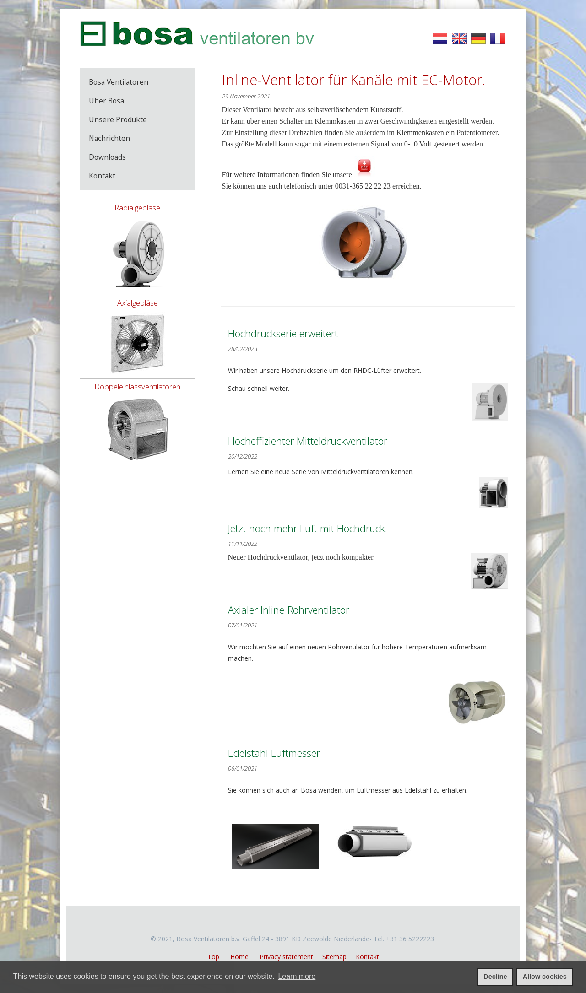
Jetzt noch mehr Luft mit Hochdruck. (307, 528)
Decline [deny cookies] (495, 976)
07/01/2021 (242, 625)
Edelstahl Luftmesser (274, 753)
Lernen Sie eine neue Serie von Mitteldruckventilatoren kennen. (368, 487)
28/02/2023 (242, 349)
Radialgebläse (137, 207)
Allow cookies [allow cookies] (545, 976)
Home (239, 956)
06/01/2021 (242, 768)
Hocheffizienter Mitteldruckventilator (307, 441)
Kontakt (367, 956)
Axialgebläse (137, 302)
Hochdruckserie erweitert (283, 333)
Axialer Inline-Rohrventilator (288, 609)
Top (213, 956)
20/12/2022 (242, 456)
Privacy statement (286, 956)
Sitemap (334, 956)
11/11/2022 (242, 544)
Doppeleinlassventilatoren (137, 386)
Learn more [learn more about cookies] (296, 976)
